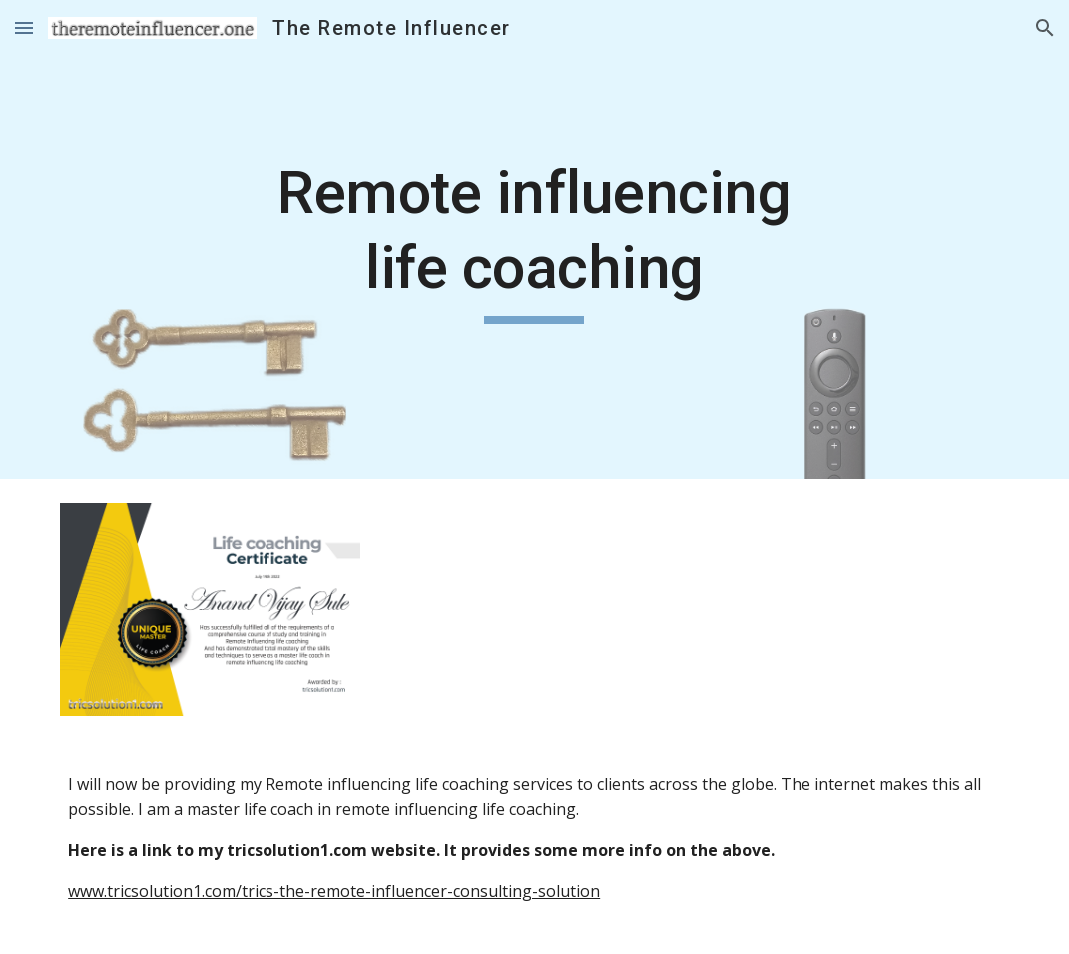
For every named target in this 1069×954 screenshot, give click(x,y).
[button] (24, 27)
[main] (535, 239)
